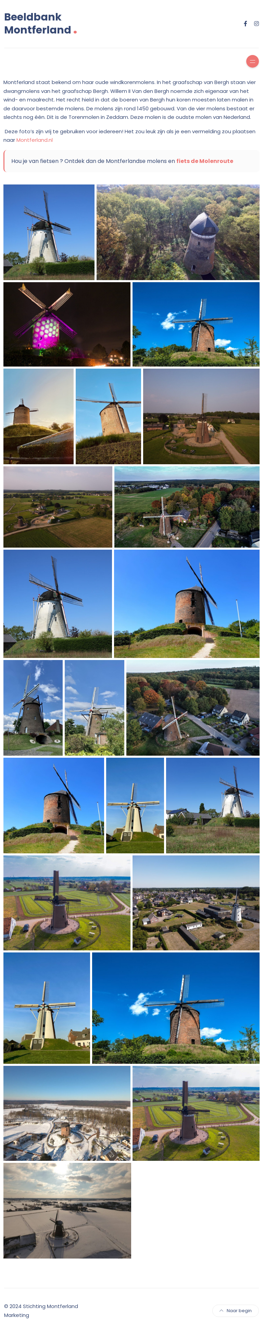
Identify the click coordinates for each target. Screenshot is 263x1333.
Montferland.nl (34, 139)
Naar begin (236, 1310)
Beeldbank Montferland (40, 23)
